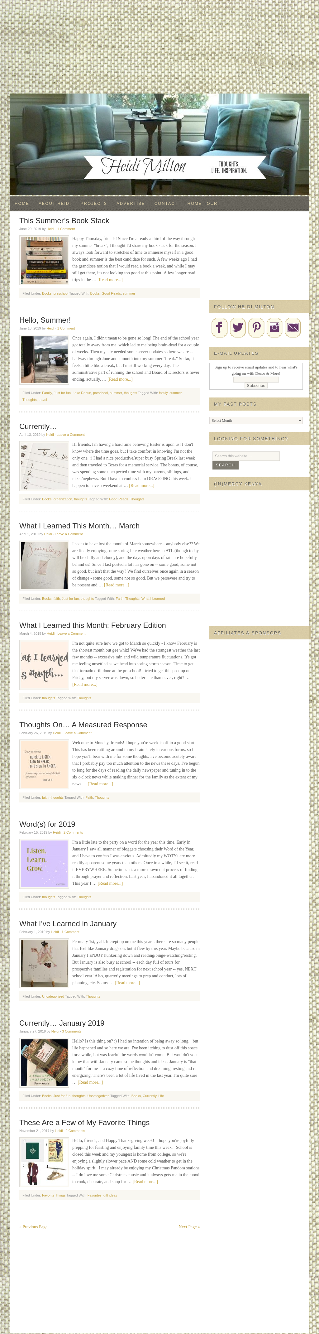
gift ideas (110, 1195)
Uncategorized (53, 996)
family (163, 393)
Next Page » (189, 1227)
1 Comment (66, 229)
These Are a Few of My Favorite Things (84, 1122)
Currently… (38, 426)
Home (22, 203)
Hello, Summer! (45, 320)
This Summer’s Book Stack (64, 220)
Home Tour (203, 203)
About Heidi (55, 203)
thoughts (130, 393)
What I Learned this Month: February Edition (92, 625)
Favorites (95, 1195)
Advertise (131, 203)
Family (47, 393)
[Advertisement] (159, 46)
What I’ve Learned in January (68, 923)
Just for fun (62, 393)
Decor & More (159, 106)
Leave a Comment (71, 434)
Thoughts (29, 400)
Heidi (50, 229)
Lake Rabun (82, 393)
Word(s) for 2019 (47, 824)
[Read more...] (110, 279)
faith (57, 598)
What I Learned (153, 598)
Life (161, 1096)
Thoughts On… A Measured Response (83, 724)
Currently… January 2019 (61, 1023)
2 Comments (73, 832)
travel (43, 400)
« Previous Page (33, 1227)
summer (129, 293)
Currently (149, 1096)
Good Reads (111, 293)
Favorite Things (54, 1195)
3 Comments (71, 1031)
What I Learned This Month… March (79, 526)
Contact (166, 203)
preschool (61, 293)
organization (63, 499)
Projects (94, 203)
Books (47, 293)
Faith (119, 598)
